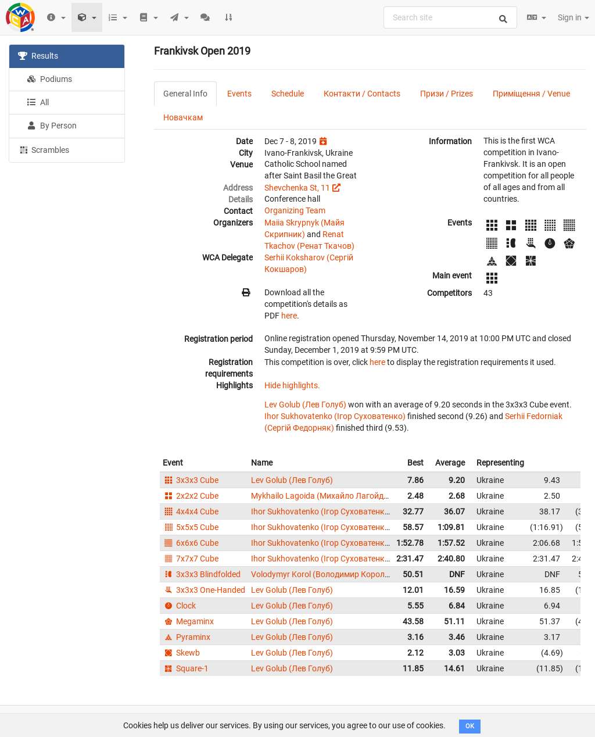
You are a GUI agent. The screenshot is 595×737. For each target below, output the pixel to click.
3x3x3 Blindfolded (202, 574)
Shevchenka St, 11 (297, 187)
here (289, 315)
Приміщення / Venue (531, 93)
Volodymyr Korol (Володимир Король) (321, 574)
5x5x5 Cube (190, 527)
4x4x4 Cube (190, 511)
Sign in (573, 17)
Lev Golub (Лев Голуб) (305, 404)
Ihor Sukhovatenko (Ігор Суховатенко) (335, 416)
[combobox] (450, 17)
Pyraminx (186, 637)
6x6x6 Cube (190, 543)
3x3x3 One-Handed (204, 590)
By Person (52, 125)
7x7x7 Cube (190, 558)
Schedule (287, 93)
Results (38, 55)
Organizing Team (294, 210)
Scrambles (43, 149)
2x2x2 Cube (190, 495)
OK (469, 726)
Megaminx (188, 621)
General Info (185, 93)
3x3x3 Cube (190, 480)
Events (239, 93)
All (38, 102)
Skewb (181, 652)
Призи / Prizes (446, 93)
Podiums (49, 79)
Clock (179, 605)
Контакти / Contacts (362, 93)
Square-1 (186, 668)
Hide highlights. (292, 385)
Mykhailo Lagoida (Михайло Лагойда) (321, 495)
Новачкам (183, 117)
